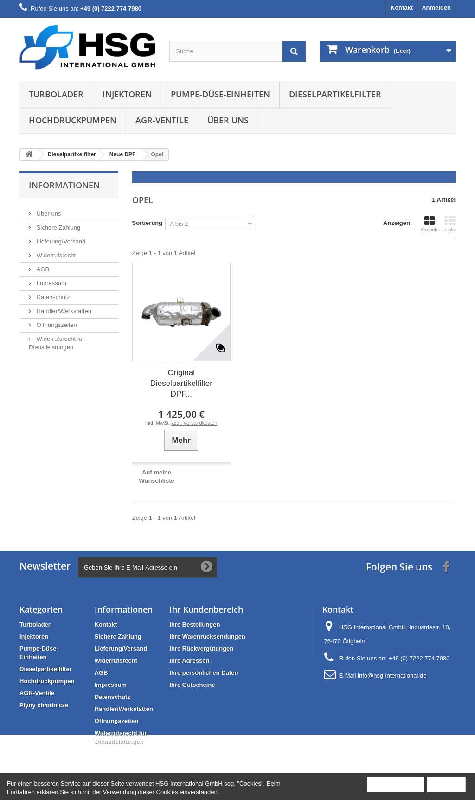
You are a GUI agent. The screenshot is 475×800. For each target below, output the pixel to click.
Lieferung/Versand (60, 237)
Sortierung (147, 222)
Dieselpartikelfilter (335, 94)
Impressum (50, 279)
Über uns (228, 120)
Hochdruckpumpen (72, 120)
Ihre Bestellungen (194, 624)
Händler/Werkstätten (63, 307)
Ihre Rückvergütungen (201, 648)
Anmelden (436, 7)
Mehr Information (395, 784)
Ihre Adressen (189, 660)
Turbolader (56, 94)
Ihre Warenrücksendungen (207, 636)
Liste (450, 224)
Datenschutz (52, 293)
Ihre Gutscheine (192, 684)
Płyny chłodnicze (43, 705)
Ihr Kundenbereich (206, 609)
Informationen (64, 185)
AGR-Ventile (161, 120)
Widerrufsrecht (55, 251)
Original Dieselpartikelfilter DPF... (181, 383)
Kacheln (429, 224)
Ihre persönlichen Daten (203, 672)
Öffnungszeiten (56, 321)
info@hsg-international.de (392, 675)
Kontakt (402, 7)
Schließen (446, 784)
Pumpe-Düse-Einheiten (220, 94)
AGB (42, 265)
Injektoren (127, 94)
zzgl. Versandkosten (195, 423)
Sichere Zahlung (57, 223)
